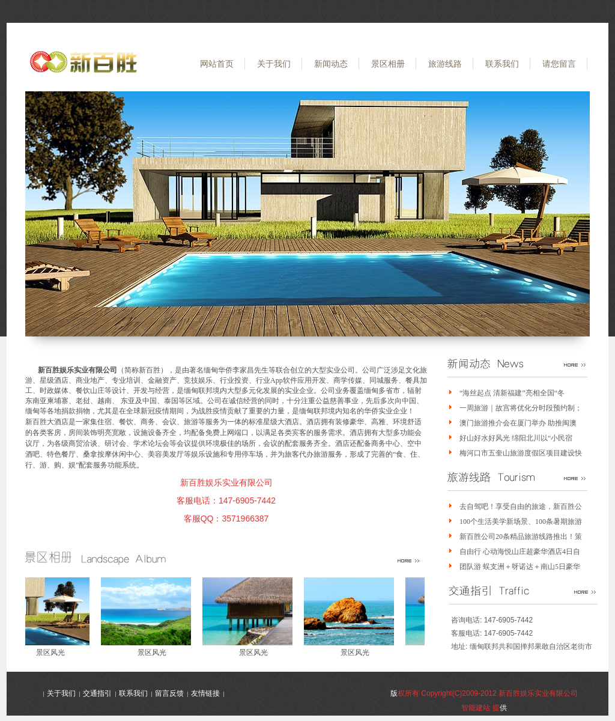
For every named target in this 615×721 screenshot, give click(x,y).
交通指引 (97, 693)
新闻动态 (331, 63)
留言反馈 (169, 693)
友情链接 (205, 693)
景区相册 (388, 63)
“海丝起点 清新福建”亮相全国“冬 (512, 393)
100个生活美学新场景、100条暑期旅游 (520, 521)
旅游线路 (445, 63)
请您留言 (559, 63)
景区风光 (53, 652)
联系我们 (502, 63)
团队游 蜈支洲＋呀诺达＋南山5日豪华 (519, 566)
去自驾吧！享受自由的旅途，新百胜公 (520, 506)
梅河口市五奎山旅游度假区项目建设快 (520, 453)
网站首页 (217, 63)
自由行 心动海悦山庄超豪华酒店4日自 (519, 551)
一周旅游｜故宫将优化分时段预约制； (520, 408)
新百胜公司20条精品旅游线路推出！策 (520, 536)
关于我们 (274, 63)
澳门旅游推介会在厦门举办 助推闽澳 (518, 423)
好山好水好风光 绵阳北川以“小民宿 (515, 438)
